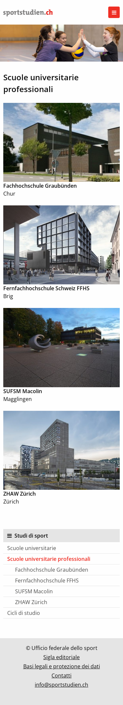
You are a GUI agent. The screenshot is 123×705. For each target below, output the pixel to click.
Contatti (61, 675)
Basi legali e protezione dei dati (61, 666)
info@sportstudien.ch (61, 684)
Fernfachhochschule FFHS (47, 580)
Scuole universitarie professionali (48, 558)
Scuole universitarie (31, 548)
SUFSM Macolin (34, 591)
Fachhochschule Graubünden (51, 569)
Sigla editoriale (61, 657)
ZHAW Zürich (31, 602)
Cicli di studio (23, 613)
